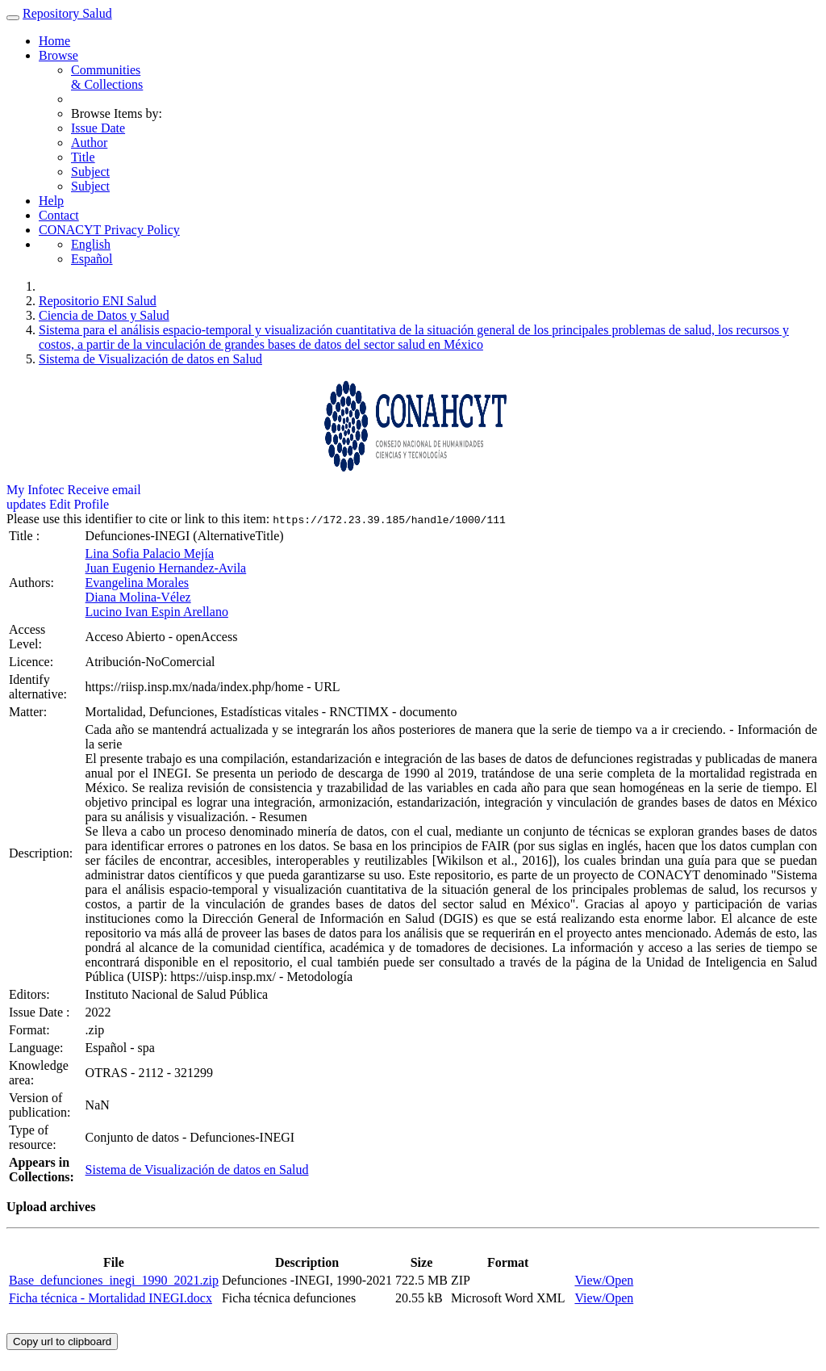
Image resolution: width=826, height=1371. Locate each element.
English (91, 244)
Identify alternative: (39, 687)
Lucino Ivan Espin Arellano (157, 611)
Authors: (33, 582)
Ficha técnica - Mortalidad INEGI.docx (110, 1298)
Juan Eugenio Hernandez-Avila (166, 568)
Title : (26, 536)
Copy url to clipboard (62, 1341)
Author (89, 142)
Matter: (29, 712)
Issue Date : (41, 1012)
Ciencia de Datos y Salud (104, 315)
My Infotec (35, 490)
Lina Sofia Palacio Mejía (150, 553)
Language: (38, 1047)
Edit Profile (79, 504)
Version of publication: (41, 1105)
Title (83, 157)
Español (92, 259)
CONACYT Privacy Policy (109, 230)
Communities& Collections (107, 77)
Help (51, 201)
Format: (31, 1030)
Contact (59, 215)
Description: (42, 853)
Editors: (31, 994)
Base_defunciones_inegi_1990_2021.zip (114, 1280)
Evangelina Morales (137, 582)
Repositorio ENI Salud (97, 301)
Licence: (32, 662)
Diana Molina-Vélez (138, 597)
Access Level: (27, 637)
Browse (58, 55)
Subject (90, 171)
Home (54, 41)
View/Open (603, 1280)
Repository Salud (67, 13)
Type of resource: (34, 1137)
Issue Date (98, 128)
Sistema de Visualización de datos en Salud (150, 359)
